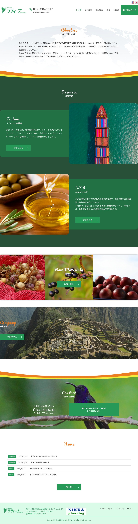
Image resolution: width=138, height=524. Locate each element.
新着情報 (12, 456)
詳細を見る (18, 147)
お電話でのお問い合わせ (44, 409)
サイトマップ (107, 509)
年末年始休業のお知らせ (40, 462)
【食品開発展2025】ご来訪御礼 (40, 468)
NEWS (11, 468)
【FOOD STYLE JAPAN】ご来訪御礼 (43, 474)
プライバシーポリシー (125, 509)
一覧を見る (69, 487)
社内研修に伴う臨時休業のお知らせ (44, 456)
